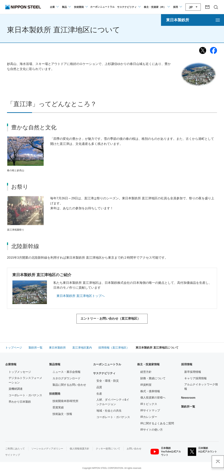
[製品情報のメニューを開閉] (66, 7)
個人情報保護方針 (79, 448)
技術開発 (54, 393)
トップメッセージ (20, 371)
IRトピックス (148, 403)
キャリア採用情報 (195, 378)
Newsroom (188, 397)
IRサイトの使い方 (151, 429)
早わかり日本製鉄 (20, 401)
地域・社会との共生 (109, 410)
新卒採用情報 (192, 371)
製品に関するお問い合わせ (69, 384)
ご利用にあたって (15, 448)
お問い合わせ (134, 448)
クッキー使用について (108, 448)
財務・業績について (153, 378)
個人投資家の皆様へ (153, 397)
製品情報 (54, 364)
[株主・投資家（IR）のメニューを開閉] (157, 7)
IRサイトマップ (150, 410)
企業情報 (10, 364)
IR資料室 (146, 384)
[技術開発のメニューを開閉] (81, 7)
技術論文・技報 (62, 413)
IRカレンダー (148, 416)
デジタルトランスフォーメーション (25, 380)
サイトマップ (12, 454)
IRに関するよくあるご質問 (157, 423)
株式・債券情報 (150, 391)
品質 (99, 387)
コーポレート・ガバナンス (25, 395)
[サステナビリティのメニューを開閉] (128, 7)
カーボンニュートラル (107, 364)
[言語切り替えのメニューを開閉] (193, 7)
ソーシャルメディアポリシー (47, 448)
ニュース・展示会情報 (66, 371)
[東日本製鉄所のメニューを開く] (192, 20)
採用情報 (186, 364)
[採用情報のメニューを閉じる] (177, 7)
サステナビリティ (104, 373)
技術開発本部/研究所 (65, 401)
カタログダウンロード (66, 378)
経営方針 (146, 371)
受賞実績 (58, 407)
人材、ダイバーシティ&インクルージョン (112, 402)
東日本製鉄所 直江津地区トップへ (81, 296)
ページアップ (218, 462)
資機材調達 (16, 388)
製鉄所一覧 (188, 406)
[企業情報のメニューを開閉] (54, 7)
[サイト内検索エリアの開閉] (216, 7)
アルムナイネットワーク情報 (201, 386)
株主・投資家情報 (148, 364)
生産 (99, 393)
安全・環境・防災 (107, 380)
